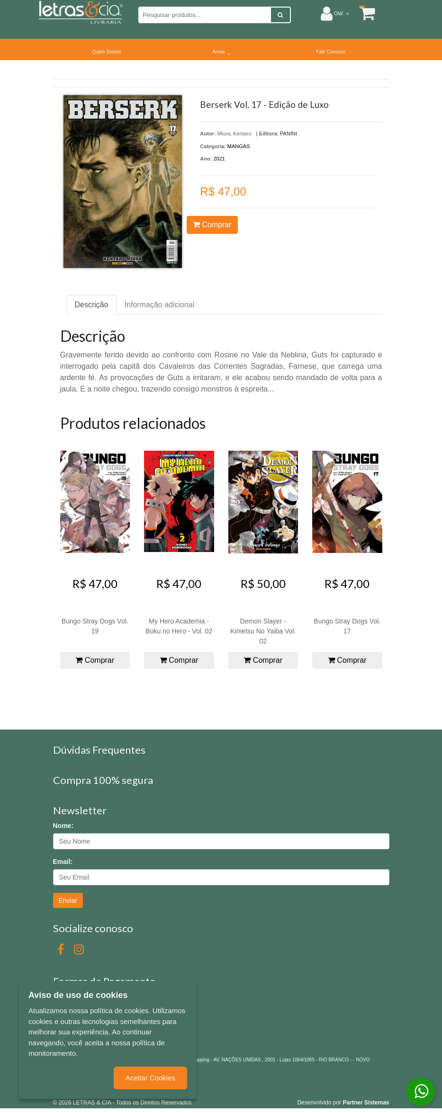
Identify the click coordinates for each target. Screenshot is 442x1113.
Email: (63, 861)
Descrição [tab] (91, 305)
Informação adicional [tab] (160, 305)
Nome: (63, 825)
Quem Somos (106, 51)
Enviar (68, 900)
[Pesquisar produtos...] (204, 15)
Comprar (212, 225)
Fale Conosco (330, 51)
